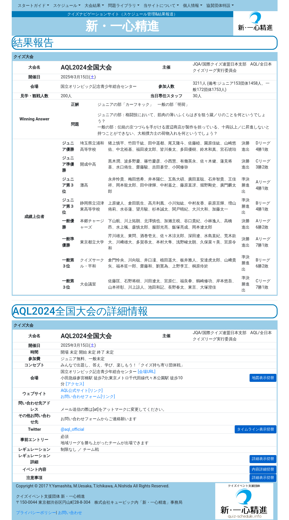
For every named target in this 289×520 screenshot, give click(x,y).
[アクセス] (75, 384)
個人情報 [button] (191, 5)
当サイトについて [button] (159, 5)
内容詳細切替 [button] (263, 469)
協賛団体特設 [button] (218, 5)
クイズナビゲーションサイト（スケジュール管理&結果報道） (122, 14)
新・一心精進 (122, 26)
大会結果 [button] (93, 5)
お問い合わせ (70, 512)
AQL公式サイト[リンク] (82, 390)
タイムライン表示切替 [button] (255, 429)
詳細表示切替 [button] (263, 459)
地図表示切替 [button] (263, 378)
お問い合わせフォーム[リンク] (88, 396)
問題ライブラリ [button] (122, 5)
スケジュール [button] (65, 5)
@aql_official (72, 429)
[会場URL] (147, 371)
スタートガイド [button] (32, 5)
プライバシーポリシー (36, 512)
